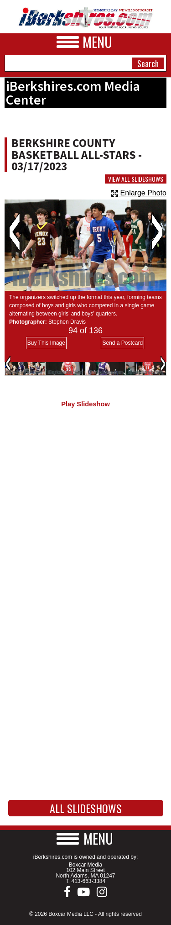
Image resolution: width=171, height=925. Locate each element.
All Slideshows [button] (86, 808)
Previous (14, 232)
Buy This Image (46, 343)
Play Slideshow (85, 404)
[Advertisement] (85, 513)
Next (156, 232)
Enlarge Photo (138, 193)
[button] (85, 838)
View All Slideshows (135, 179)
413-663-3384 (88, 881)
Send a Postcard (122, 343)
